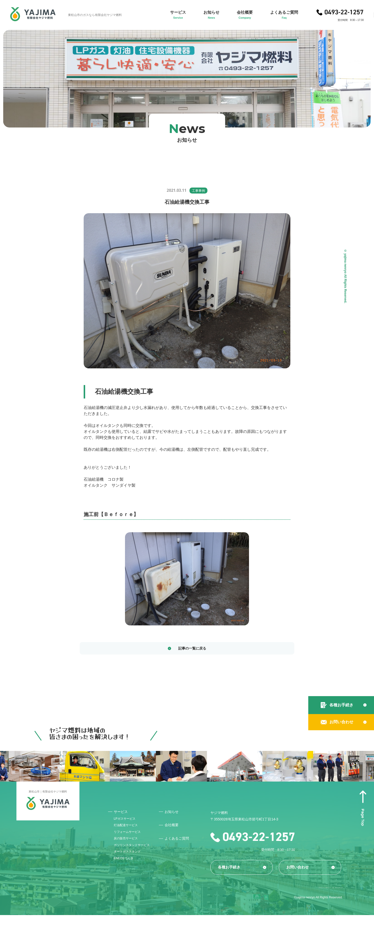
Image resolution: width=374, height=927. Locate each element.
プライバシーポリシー (300, 898)
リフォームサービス (130, 839)
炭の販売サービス (129, 848)
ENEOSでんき (126, 873)
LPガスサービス (127, 822)
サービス (122, 814)
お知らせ (180, 814)
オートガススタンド (130, 864)
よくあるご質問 (186, 841)
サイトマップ (334, 898)
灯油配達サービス (129, 831)
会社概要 (180, 827)
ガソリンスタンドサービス (136, 856)
